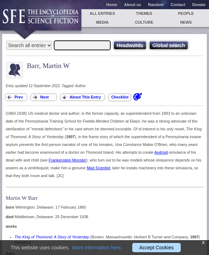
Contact (178, 4)
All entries (102, 13)
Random (156, 4)
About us (132, 4)
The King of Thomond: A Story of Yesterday (51, 237)
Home (111, 4)
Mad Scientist (98, 168)
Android (161, 152)
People (186, 13)
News (186, 22)
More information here (96, 247)
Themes (144, 13)
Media (102, 22)
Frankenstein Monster (67, 160)
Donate (198, 4)
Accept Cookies (156, 247)
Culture (144, 22)
